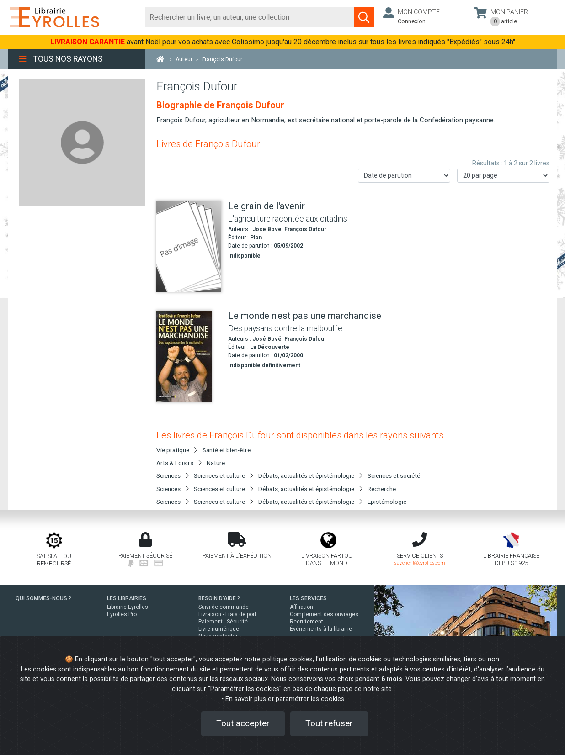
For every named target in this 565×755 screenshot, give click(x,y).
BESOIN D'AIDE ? (219, 598)
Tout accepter (243, 723)
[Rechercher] (249, 17)
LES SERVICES (308, 598)
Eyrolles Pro (122, 614)
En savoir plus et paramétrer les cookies (284, 699)
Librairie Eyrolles (127, 607)
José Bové (267, 229)
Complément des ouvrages (324, 614)
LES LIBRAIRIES (126, 598)
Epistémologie (387, 501)
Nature (216, 462)
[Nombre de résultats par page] (503, 176)
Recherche (382, 488)
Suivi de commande (223, 607)
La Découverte (269, 347)
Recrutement (306, 621)
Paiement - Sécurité (223, 621)
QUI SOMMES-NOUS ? (43, 598)
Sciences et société (394, 475)
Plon (256, 237)
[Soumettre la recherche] (364, 17)
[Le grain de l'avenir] (188, 246)
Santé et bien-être (227, 450)
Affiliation (301, 607)
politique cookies (287, 659)
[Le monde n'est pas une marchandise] (188, 356)
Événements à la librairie (321, 629)
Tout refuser (329, 723)
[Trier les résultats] (404, 176)
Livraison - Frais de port (227, 614)
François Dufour (305, 229)
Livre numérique (218, 629)
